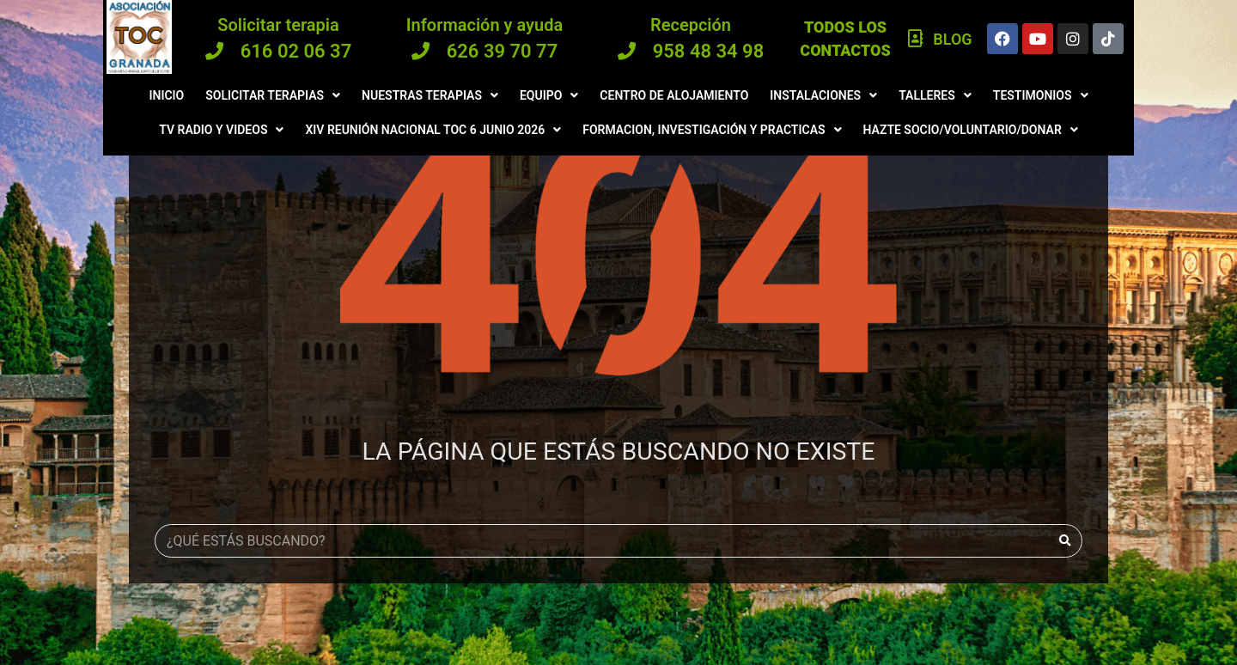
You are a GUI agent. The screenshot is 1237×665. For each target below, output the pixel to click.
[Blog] (915, 38)
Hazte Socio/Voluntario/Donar (970, 129)
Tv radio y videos (221, 129)
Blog (952, 39)
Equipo (549, 95)
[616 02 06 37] (214, 51)
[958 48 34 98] (627, 51)
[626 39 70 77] (420, 51)
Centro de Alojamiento (674, 95)
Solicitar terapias (272, 95)
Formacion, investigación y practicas (711, 129)
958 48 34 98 (709, 51)
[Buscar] (1065, 541)
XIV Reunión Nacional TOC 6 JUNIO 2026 (433, 129)
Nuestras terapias (430, 95)
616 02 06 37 (296, 51)
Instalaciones (823, 95)
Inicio (166, 95)
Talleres (935, 95)
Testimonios (1040, 95)
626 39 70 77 (502, 51)
